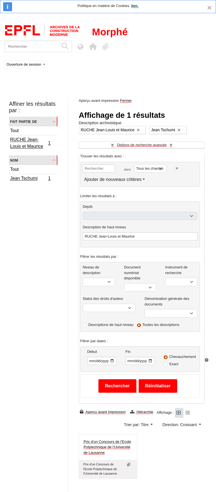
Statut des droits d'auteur (103, 298)
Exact (174, 364)
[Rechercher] (31, 46)
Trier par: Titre (137, 424)
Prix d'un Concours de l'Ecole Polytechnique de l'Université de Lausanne (107, 447)
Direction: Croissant (180, 424)
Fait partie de (23, 121)
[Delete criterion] (177, 168)
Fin (127, 352)
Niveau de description (91, 270)
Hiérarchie (141, 412)
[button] (93, 46)
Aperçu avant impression (103, 412)
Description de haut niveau (104, 227)
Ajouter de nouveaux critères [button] (112, 179)
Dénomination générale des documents (167, 301)
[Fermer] (209, 7)
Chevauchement (182, 357)
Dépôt (88, 206)
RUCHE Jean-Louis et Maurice (30, 143)
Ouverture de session (24, 64)
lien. (134, 6)
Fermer (126, 100)
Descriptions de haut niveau (110, 325)
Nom (14, 160)
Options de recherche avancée (141, 145)
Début (92, 352)
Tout (14, 130)
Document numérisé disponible (132, 272)
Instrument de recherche (176, 270)
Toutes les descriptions (160, 325)
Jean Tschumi (30, 179)
